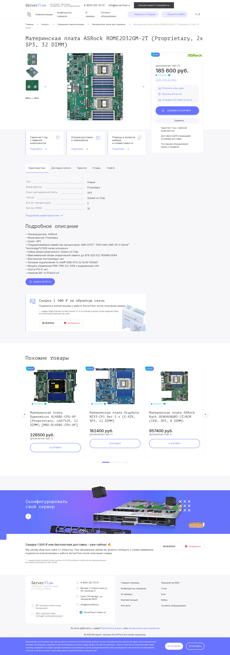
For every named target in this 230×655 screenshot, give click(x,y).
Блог (163, 594)
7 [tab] (124, 462)
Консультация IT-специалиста (154, 5)
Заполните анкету (112, 628)
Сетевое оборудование (173, 605)
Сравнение (191, 5)
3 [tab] (114, 462)
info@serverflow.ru (119, 5)
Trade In (111, 168)
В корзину (179, 110)
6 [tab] (122, 462)
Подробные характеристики (42, 215)
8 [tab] (127, 462)
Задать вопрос (42, 281)
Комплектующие (44, 14)
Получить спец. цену (173, 88)
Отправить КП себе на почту (177, 100)
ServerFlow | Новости (95, 612)
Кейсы (164, 600)
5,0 (197, 14)
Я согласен (174, 646)
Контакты (126, 605)
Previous (45, 86)
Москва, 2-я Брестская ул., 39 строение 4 (94, 589)
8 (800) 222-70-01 (94, 5)
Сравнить (179, 120)
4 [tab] (116, 462)
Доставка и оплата (61, 168)
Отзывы (96, 168)
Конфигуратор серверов (133, 588)
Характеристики (36, 168)
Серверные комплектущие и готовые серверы (44, 587)
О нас (164, 588)
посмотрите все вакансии (144, 628)
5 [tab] (119, 462)
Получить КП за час (172, 94)
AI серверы (126, 594)
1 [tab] (105, 462)
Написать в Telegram (145, 14)
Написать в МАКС (176, 14)
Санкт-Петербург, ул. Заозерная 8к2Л (92, 597)
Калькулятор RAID (170, 582)
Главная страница (130, 582)
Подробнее (36, 149)
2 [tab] (111, 462)
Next (143, 86)
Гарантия (81, 168)
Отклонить (195, 646)
